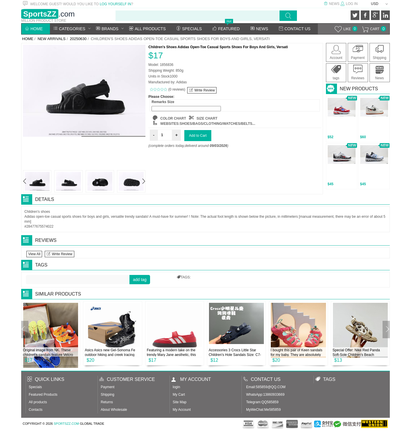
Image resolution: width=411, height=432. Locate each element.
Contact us (262, 379)
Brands (107, 28)
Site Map (179, 402)
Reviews (357, 72)
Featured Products (43, 395)
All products (38, 402)
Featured (225, 28)
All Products (147, 28)
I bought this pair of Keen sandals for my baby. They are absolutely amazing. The (296, 354)
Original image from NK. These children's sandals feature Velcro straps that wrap (48, 354)
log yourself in (115, 4)
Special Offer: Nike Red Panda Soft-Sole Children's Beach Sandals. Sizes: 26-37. (356, 354)
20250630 (78, 39)
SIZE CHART (203, 118)
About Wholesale (114, 410)
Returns (107, 402)
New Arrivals (51, 39)
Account (336, 52)
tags (336, 72)
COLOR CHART (169, 118)
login (176, 387)
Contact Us (295, 28)
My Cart (179, 395)
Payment (358, 52)
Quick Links (45, 379)
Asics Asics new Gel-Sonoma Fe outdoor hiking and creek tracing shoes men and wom (110, 354)
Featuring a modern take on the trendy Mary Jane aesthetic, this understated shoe (171, 354)
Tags (325, 379)
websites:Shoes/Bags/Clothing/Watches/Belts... (204, 124)
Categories (69, 28)
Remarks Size (163, 102)
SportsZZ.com (66, 423)
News (331, 4)
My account (191, 379)
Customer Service (127, 379)
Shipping (379, 52)
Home (34, 28)
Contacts (35, 410)
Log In (349, 4)
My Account (182, 410)
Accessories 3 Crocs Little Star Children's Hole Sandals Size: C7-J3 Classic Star (235, 354)
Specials (189, 28)
